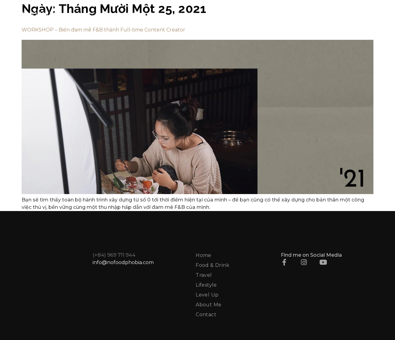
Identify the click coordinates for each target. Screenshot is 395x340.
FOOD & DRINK (140, 13)
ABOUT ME (314, 13)
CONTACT (357, 13)
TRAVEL (186, 13)
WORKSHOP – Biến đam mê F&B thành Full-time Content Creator (103, 30)
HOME (96, 13)
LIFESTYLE (226, 13)
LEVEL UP (270, 13)
